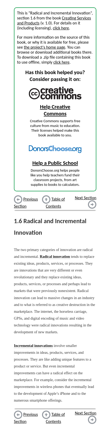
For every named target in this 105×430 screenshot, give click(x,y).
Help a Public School (55, 163)
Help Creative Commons (55, 110)
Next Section (85, 197)
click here (61, 27)
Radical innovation (55, 256)
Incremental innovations (33, 346)
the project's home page (44, 47)
